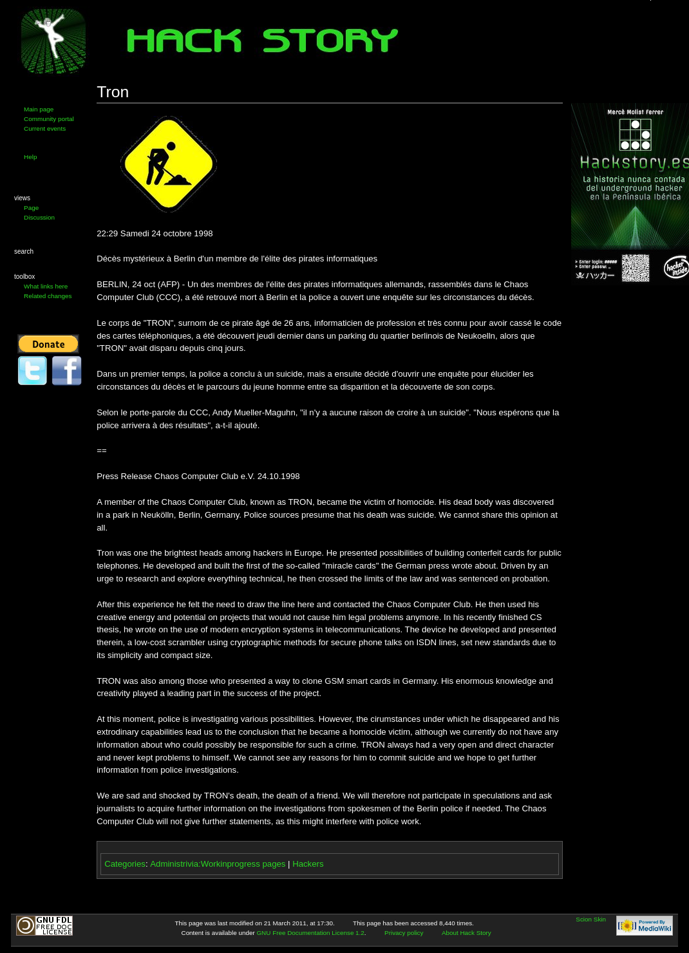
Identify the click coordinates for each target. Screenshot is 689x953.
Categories (125, 864)
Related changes (47, 295)
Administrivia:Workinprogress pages (217, 864)
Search (23, 251)
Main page (38, 109)
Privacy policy (403, 932)
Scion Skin (591, 919)
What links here (46, 286)
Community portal (49, 118)
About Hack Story (466, 932)
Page (31, 207)
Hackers (307, 864)
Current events (45, 128)
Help (30, 156)
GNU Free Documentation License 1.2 (310, 932)
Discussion (39, 217)
